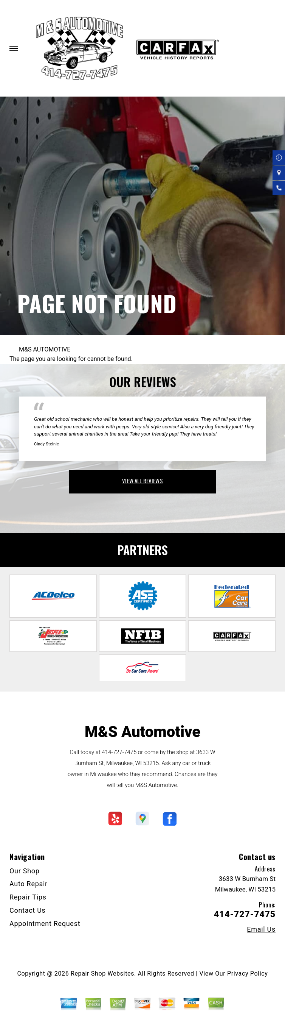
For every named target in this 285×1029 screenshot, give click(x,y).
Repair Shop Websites (102, 973)
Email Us (261, 929)
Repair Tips (27, 897)
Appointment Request (44, 924)
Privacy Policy (247, 973)
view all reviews (142, 480)
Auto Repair (28, 884)
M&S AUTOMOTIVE (44, 349)
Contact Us (27, 910)
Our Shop (24, 871)
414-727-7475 (119, 752)
